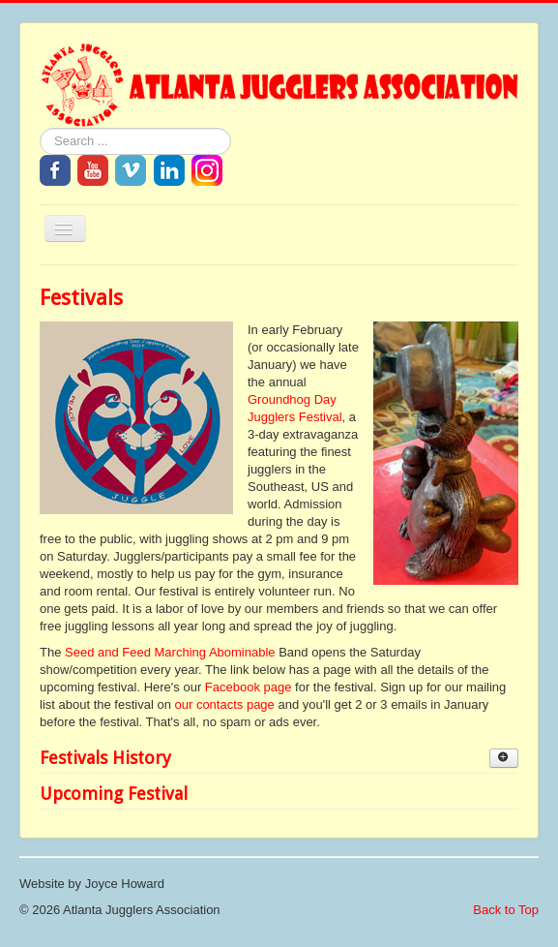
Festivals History (105, 758)
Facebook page (248, 687)
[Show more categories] (503, 758)
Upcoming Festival (114, 793)
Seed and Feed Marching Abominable (170, 652)
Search (40, 128)
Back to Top (506, 909)
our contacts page (224, 704)
